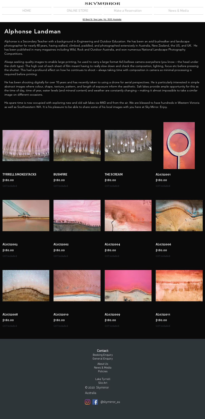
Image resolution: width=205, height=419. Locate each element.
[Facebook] (95, 402)
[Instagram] (87, 402)
